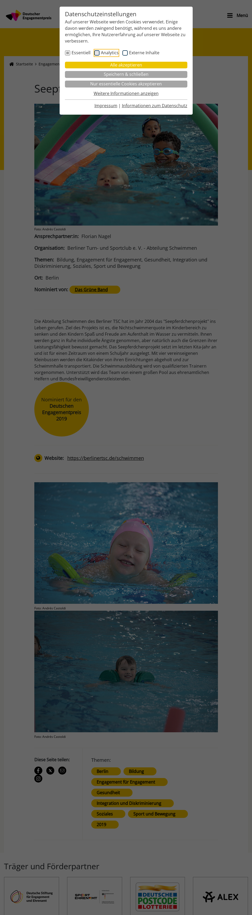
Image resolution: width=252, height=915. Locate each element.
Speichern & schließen (126, 74)
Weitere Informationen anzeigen (126, 93)
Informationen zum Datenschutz (154, 106)
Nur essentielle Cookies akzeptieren (126, 84)
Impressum (105, 106)
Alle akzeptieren (126, 65)
